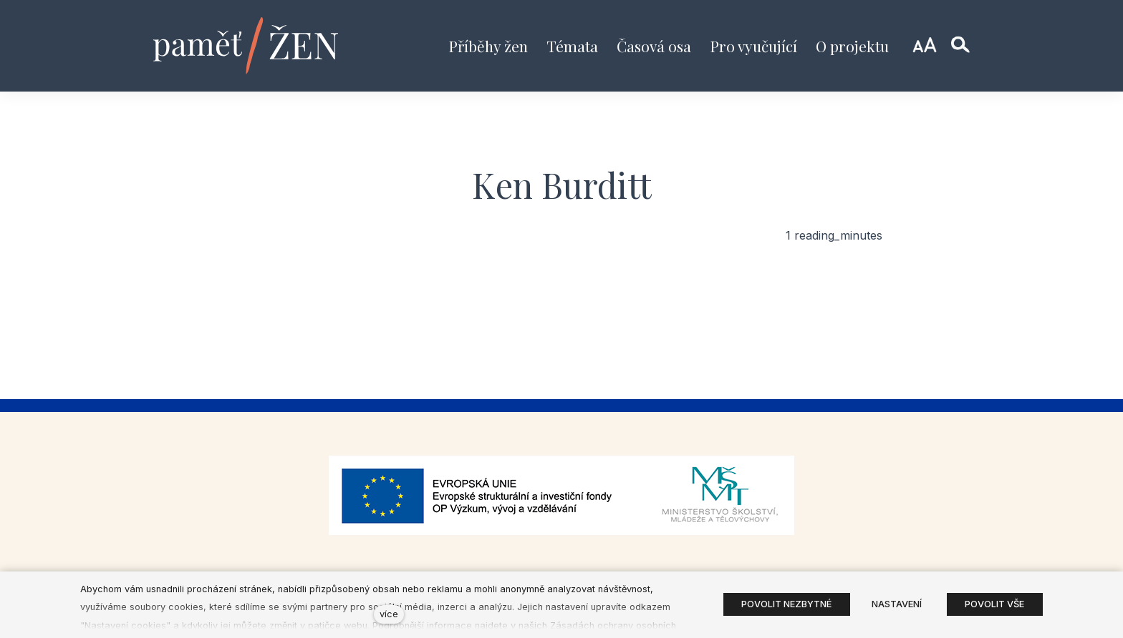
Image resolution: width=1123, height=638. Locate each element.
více (389, 614)
